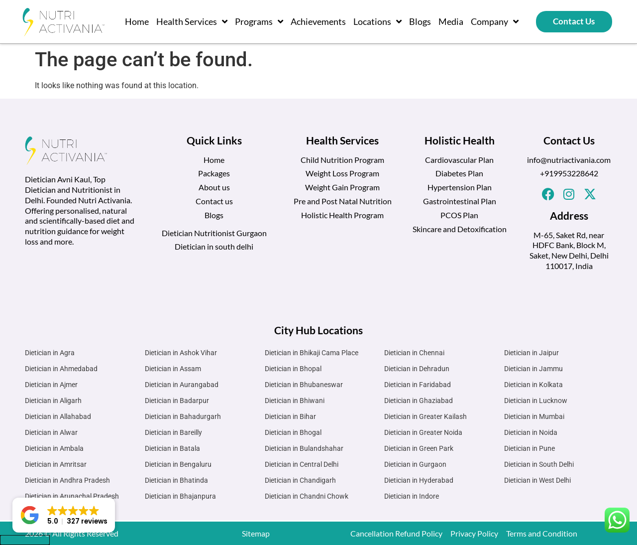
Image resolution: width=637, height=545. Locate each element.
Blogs (420, 21)
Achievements (318, 21)
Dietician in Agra (50, 353)
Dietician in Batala (172, 448)
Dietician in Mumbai (534, 416)
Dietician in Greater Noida (423, 432)
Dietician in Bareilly (173, 432)
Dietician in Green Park (418, 448)
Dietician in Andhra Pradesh (67, 480)
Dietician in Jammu (533, 369)
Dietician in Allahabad (58, 416)
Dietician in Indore (411, 496)
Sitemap (256, 533)
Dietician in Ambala (54, 448)
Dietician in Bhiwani (294, 401)
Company (495, 21)
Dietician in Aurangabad (181, 385)
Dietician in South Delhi (539, 464)
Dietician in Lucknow (535, 401)
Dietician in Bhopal (293, 369)
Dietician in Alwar (51, 432)
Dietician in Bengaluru (178, 464)
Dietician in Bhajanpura (180, 496)
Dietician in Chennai (414, 353)
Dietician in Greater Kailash (425, 416)
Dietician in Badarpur (177, 401)
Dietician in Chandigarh (300, 480)
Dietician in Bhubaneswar (304, 385)
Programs (259, 21)
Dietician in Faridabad (417, 385)
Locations (377, 21)
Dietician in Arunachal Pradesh (72, 496)
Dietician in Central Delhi (301, 464)
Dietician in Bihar (290, 416)
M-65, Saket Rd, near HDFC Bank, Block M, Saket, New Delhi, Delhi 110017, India (569, 250)
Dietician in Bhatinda (176, 480)
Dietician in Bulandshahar (304, 448)
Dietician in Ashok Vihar (181, 353)
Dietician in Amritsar (56, 464)
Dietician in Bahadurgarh (183, 416)
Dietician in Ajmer (51, 385)
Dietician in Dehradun (416, 369)
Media (450, 21)
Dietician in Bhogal (293, 432)
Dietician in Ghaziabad (418, 401)
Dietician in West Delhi (537, 480)
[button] (63, 515)
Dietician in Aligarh (53, 401)
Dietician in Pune (529, 448)
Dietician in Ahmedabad (61, 369)
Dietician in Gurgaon (415, 464)
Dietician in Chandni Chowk (306, 496)
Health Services (191, 21)
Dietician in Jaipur (531, 353)
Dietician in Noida (530, 432)
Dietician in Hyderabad (418, 480)
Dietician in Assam (173, 369)
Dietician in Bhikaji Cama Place (311, 353)
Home (137, 21)
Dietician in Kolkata (533, 385)
